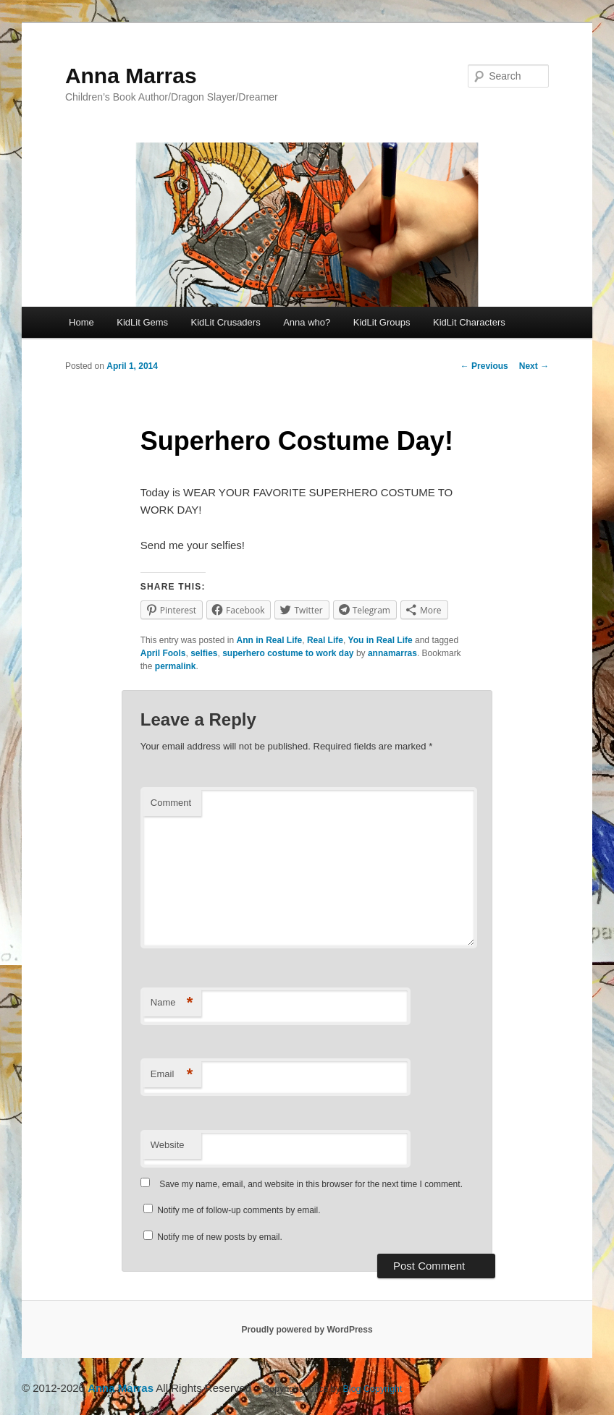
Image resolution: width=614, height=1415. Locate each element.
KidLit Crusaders (226, 322)
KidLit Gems (142, 322)
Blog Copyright (373, 1389)
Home (81, 322)
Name (172, 1003)
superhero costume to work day (287, 653)
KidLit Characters (469, 322)
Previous (484, 366)
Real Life (325, 640)
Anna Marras (131, 76)
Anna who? (306, 322)
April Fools (163, 653)
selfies (203, 653)
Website (168, 1144)
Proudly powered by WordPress (306, 1330)
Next (534, 366)
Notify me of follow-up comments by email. (238, 1210)
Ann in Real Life (270, 640)
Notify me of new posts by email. (219, 1237)
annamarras (392, 653)
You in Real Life (380, 640)
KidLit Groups (382, 322)
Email (172, 1074)
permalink (175, 666)
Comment (171, 802)
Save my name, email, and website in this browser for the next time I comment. (311, 1184)
